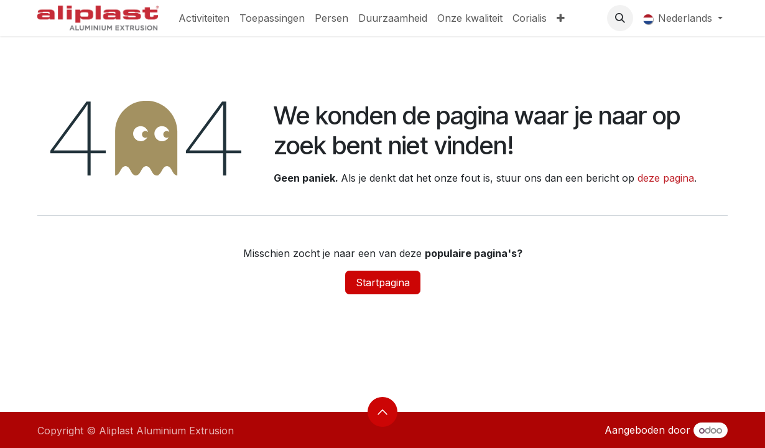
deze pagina (666, 178)
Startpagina (383, 282)
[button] (620, 18)
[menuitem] (204, 18)
